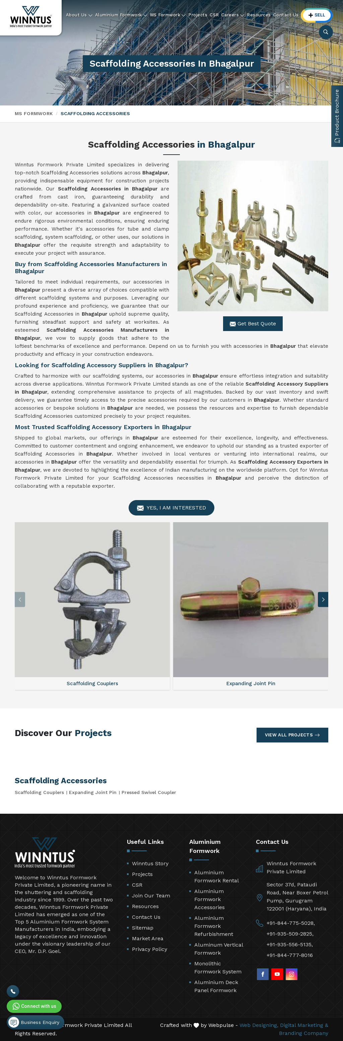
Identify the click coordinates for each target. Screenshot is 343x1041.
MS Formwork (168, 15)
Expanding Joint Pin (93, 792)
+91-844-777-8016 (290, 955)
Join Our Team (151, 895)
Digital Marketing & (304, 1025)
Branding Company (303, 1033)
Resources (259, 14)
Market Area (147, 938)
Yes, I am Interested (171, 507)
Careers (233, 15)
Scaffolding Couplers (39, 792)
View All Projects (292, 735)
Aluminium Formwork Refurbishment (213, 926)
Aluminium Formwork (121, 15)
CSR (214, 14)
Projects (197, 14)
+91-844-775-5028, (291, 923)
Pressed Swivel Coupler (149, 792)
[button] (323, 599)
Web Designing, (258, 1025)
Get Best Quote (253, 323)
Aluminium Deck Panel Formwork (216, 986)
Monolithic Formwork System (218, 967)
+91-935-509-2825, (290, 934)
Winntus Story (150, 863)
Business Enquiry (33, 1022)
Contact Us (286, 14)
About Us (79, 15)
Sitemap (142, 928)
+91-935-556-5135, (290, 944)
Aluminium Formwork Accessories (209, 899)
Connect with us (34, 1006)
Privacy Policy (149, 949)
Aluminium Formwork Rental (216, 876)
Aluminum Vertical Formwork (218, 949)
